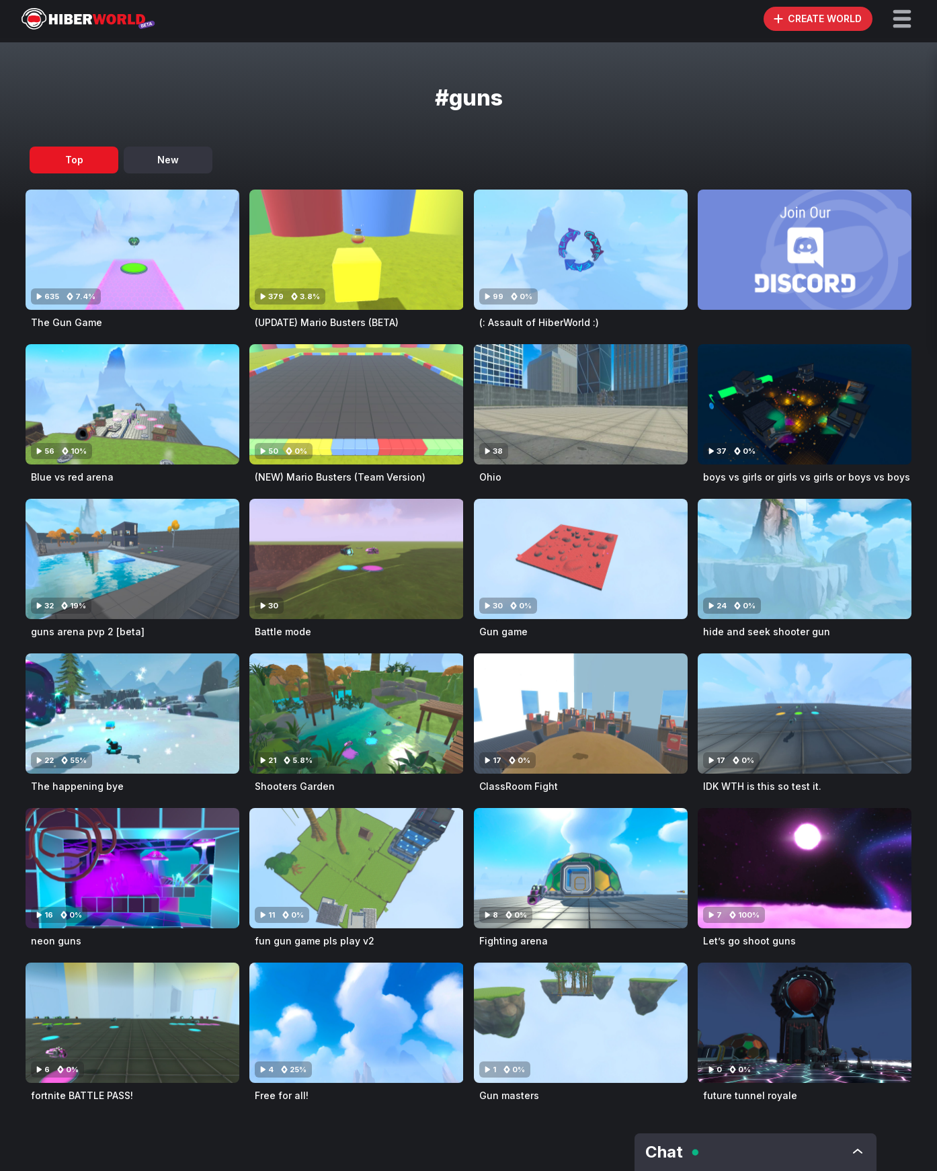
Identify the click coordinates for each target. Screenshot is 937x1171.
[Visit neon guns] (132, 868)
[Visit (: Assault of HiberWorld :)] (581, 250)
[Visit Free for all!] (356, 1023)
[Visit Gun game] (581, 559)
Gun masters (509, 1095)
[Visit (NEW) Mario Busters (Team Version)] (356, 404)
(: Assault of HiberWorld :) (539, 322)
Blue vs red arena (72, 477)
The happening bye (77, 786)
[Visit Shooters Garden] (356, 713)
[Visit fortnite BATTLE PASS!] (132, 1023)
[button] (902, 18)
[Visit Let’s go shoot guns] (804, 868)
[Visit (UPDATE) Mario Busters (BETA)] (356, 250)
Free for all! (282, 1095)
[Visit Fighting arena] (581, 868)
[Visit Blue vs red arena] (132, 404)
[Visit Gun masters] (581, 1023)
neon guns (56, 940)
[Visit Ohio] (581, 404)
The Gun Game (66, 322)
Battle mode (283, 631)
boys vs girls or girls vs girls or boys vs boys (806, 477)
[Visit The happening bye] (132, 713)
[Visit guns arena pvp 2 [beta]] (132, 559)
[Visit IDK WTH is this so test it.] (804, 713)
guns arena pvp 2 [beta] (88, 631)
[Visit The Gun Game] (132, 250)
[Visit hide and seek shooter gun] (804, 559)
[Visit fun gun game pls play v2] (356, 868)
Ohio (490, 477)
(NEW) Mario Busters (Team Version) (340, 477)
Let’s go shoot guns (749, 940)
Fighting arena (513, 940)
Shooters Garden (295, 786)
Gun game (503, 631)
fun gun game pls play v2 (314, 940)
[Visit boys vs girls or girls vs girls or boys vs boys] (804, 404)
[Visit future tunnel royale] (804, 1023)
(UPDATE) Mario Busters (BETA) (327, 322)
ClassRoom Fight (518, 786)
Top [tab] (74, 159)
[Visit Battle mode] (356, 559)
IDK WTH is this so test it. (762, 786)
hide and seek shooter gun (766, 631)
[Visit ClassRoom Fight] (581, 713)
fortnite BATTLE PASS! (82, 1095)
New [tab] (168, 159)
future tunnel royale (750, 1095)
